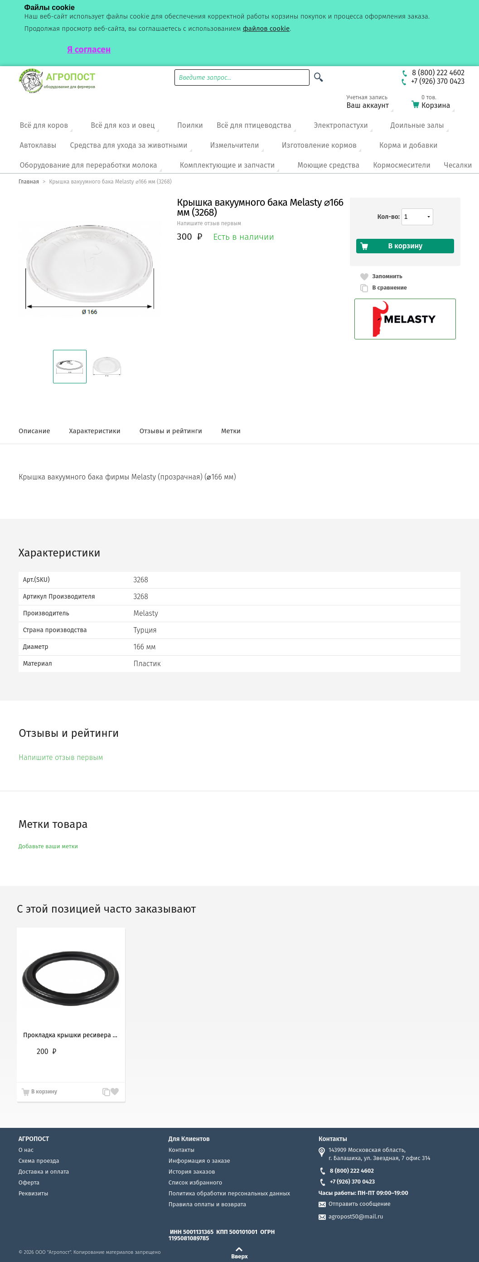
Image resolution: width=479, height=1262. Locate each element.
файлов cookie (266, 28)
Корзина (438, 103)
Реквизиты (33, 1193)
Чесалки (458, 165)
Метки (231, 431)
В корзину (44, 1091)
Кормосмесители (402, 165)
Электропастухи (341, 125)
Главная (29, 182)
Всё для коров (44, 125)
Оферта (29, 1182)
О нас (26, 1149)
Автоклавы (38, 145)
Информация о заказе (199, 1160)
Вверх (239, 1256)
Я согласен (89, 49)
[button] (69, 366)
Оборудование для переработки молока (88, 165)
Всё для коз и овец (123, 125)
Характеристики (95, 431)
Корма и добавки (408, 145)
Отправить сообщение (360, 1203)
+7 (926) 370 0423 (347, 1181)
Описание (34, 431)
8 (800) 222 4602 (346, 1170)
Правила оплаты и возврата (207, 1204)
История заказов (192, 1171)
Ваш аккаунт (373, 103)
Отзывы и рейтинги (171, 431)
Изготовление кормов (319, 145)
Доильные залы (417, 125)
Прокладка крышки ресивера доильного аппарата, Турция (71, 1035)
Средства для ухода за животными (129, 145)
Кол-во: (388, 217)
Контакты (181, 1149)
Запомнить (387, 276)
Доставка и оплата (44, 1171)
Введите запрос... (205, 78)
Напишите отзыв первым (209, 223)
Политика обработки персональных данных (229, 1193)
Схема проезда (39, 1160)
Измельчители (234, 145)
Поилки (190, 125)
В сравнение (389, 287)
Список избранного (196, 1182)
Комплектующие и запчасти (227, 165)
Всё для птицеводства (254, 125)
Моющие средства (328, 165)
